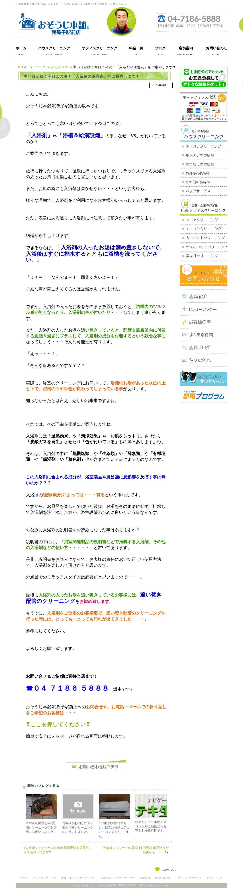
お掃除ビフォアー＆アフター (117, 877)
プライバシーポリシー (188, 877)
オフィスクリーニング (99, 48)
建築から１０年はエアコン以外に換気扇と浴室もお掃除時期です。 (150, 826)
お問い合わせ (216, 48)
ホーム (21, 48)
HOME (23, 67)
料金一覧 (136, 48)
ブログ (160, 48)
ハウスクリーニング (54, 48)
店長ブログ (59, 67)
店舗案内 (186, 48)
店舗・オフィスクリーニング (78, 877)
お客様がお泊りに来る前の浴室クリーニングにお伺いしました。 (77, 827)
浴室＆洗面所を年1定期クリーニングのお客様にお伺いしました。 (41, 827)
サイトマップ (214, 877)
